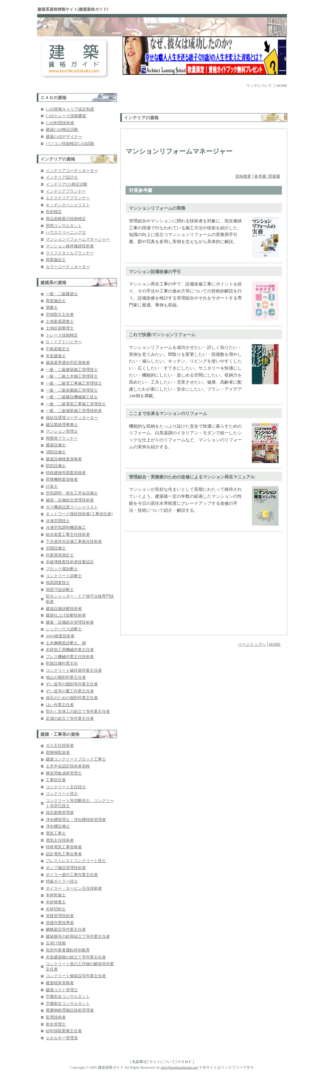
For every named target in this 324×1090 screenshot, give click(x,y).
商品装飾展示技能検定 (66, 218)
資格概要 (243, 176)
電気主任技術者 (60, 840)
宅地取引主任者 (60, 314)
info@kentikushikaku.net (179, 1067)
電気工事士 (56, 833)
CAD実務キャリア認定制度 (70, 109)
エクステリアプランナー (68, 198)
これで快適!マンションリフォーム (162, 334)
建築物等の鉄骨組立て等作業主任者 (78, 936)
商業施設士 (56, 259)
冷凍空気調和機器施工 (66, 527)
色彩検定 (54, 211)
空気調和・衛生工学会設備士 (72, 493)
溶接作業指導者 (60, 922)
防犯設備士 (56, 465)
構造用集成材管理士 (64, 773)
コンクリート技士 (62, 793)
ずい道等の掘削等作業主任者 (72, 684)
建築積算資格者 (60, 982)
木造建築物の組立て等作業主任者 (76, 957)
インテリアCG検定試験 (67, 184)
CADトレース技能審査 (66, 116)
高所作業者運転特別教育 (68, 950)
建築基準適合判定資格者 (68, 362)
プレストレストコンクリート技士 (76, 860)
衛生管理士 (56, 1024)
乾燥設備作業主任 (62, 663)
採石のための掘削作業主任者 (72, 697)
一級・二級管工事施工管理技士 (74, 383)
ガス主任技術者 (60, 745)
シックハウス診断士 (64, 629)
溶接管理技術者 (60, 915)
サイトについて (162, 1062)
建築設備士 (56, 445)
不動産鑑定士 (58, 349)
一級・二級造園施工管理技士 (72, 390)
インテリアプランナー (66, 191)
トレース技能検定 (62, 335)
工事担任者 (56, 780)
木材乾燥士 (56, 895)
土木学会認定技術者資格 (68, 766)
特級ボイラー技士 (62, 881)
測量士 (52, 307)
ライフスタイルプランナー (70, 253)
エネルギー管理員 (62, 1038)
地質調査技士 (58, 582)
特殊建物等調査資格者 (66, 472)
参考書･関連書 (267, 176)
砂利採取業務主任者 (64, 1031)
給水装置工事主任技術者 (68, 534)
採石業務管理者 (60, 812)
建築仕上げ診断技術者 (66, 615)
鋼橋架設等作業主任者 (66, 929)
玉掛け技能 (56, 943)
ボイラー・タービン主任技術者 (74, 888)
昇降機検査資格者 (62, 479)
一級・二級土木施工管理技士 (72, 376)
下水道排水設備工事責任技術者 (74, 541)
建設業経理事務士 (62, 424)
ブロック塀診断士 (62, 569)
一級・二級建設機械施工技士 (72, 397)
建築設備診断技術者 (64, 608)
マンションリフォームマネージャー (78, 239)
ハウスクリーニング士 (66, 232)
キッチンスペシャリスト (68, 205)
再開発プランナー (62, 438)
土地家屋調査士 (60, 321)
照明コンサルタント (64, 225)
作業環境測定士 (60, 555)
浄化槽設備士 (58, 826)
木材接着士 (56, 902)
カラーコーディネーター (68, 266)
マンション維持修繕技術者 (70, 246)
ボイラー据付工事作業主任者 (72, 874)
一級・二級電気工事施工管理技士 (76, 404)
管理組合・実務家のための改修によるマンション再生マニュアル (192, 476)
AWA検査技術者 (60, 636)
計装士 (52, 486)
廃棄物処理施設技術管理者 (70, 1010)
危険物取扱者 (58, 752)
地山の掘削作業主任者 (66, 677)
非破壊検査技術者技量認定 (70, 562)
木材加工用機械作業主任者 (70, 649)
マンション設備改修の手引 (155, 271)
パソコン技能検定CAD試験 (70, 143)
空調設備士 (56, 548)
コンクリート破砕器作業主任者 (74, 670)
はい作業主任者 (60, 704)
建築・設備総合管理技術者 (70, 500)
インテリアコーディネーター (72, 170)
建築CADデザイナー (64, 136)
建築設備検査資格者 (64, 459)
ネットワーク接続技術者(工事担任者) (79, 513)
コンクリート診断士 (64, 576)
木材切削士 (56, 909)
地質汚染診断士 (60, 589)
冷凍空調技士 (58, 520)
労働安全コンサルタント (68, 996)
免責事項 (139, 1062)
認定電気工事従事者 (64, 854)
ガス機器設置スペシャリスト (72, 507)
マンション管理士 (62, 431)
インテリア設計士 (62, 177)
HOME (282, 85)
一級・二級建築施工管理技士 (72, 369)
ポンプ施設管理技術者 (66, 867)
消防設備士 (56, 452)
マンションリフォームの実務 (157, 208)
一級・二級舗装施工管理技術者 (74, 410)
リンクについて (259, 85)
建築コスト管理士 (62, 990)
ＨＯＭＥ (184, 1062)
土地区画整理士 (60, 328)
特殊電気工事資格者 (64, 847)
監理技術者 (56, 1017)
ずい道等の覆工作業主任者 (70, 691)
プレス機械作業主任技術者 (70, 656)
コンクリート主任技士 (66, 787)
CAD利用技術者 (60, 123)
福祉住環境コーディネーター (72, 417)
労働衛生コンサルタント (68, 1003)
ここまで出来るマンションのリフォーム (168, 413)
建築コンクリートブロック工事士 (76, 759)
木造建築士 (56, 356)
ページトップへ (252, 644)
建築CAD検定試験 (62, 129)
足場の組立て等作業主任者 (70, 718)
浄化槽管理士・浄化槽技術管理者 (76, 819)
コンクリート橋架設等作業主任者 (76, 975)
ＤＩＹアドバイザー (64, 342)
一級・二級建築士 (62, 293)
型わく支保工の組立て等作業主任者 (78, 711)
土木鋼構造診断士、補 (66, 643)
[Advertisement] (159, 103)
